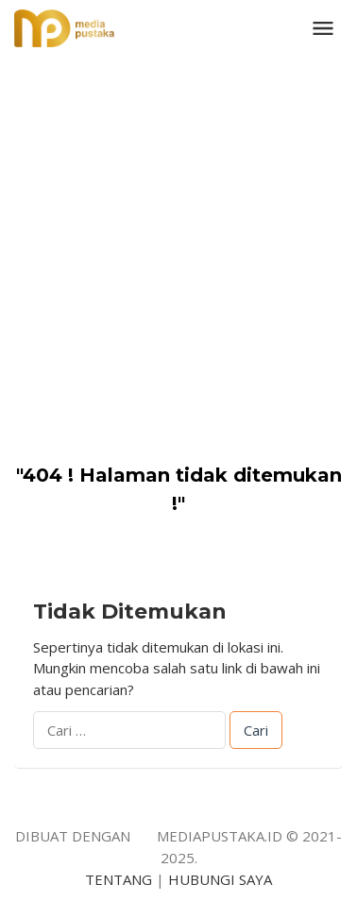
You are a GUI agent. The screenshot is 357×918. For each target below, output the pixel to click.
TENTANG (118, 879)
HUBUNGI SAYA (220, 879)
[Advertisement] (178, 244)
